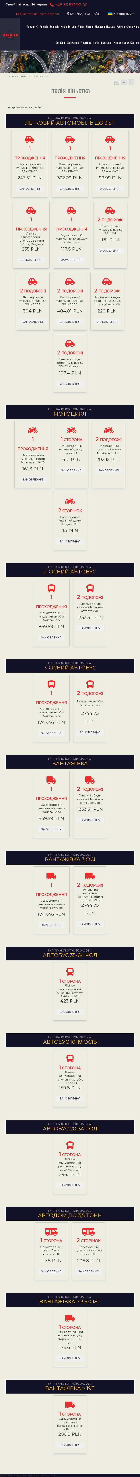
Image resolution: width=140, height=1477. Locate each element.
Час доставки (121, 42)
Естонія (72, 26)
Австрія (44, 26)
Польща (110, 26)
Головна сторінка (17, 76)
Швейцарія (73, 42)
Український (121, 13)
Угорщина (85, 42)
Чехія (64, 26)
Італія (95, 42)
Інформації (106, 42)
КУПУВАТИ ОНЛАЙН (85, 13)
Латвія (90, 26)
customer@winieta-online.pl (38, 13)
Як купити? (32, 26)
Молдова (100, 26)
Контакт (134, 42)
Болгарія (54, 26)
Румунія (120, 26)
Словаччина (132, 26)
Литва (81, 26)
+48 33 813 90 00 (68, 4)
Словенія (60, 42)
